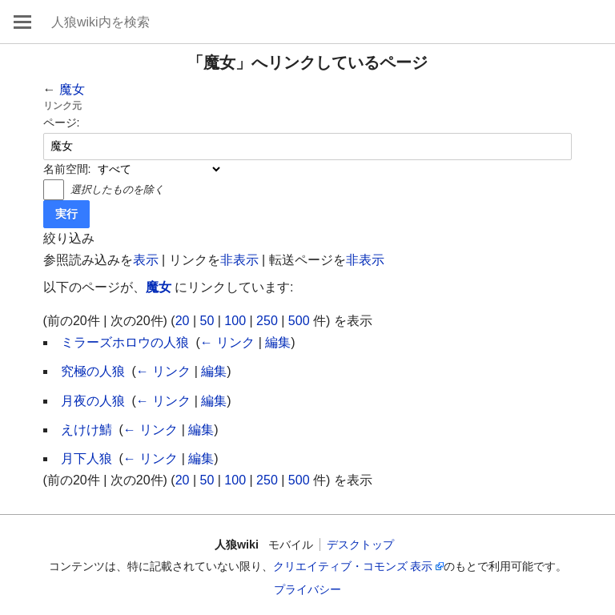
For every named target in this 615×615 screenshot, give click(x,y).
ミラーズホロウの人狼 (125, 342)
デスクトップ (360, 544)
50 (207, 321)
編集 (278, 342)
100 (235, 321)
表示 (146, 260)
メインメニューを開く (22, 21)
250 (267, 321)
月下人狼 (86, 458)
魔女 (72, 89)
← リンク (227, 342)
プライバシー (307, 589)
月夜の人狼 (93, 401)
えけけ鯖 (86, 429)
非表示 (239, 260)
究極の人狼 (93, 371)
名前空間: (67, 169)
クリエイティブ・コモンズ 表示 (353, 566)
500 (299, 321)
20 (182, 321)
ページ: (61, 122)
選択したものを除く (117, 189)
